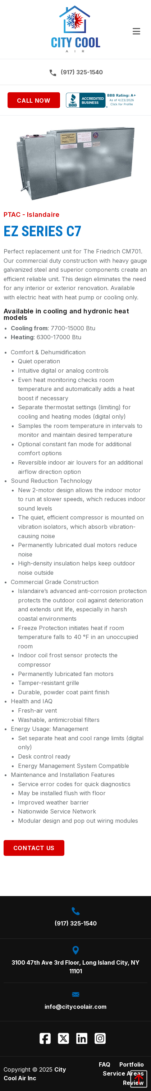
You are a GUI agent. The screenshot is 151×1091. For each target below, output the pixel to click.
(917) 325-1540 (76, 72)
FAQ (104, 1064)
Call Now (33, 100)
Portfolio (131, 1064)
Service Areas (123, 1073)
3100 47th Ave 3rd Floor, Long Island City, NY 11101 (75, 960)
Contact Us (34, 848)
